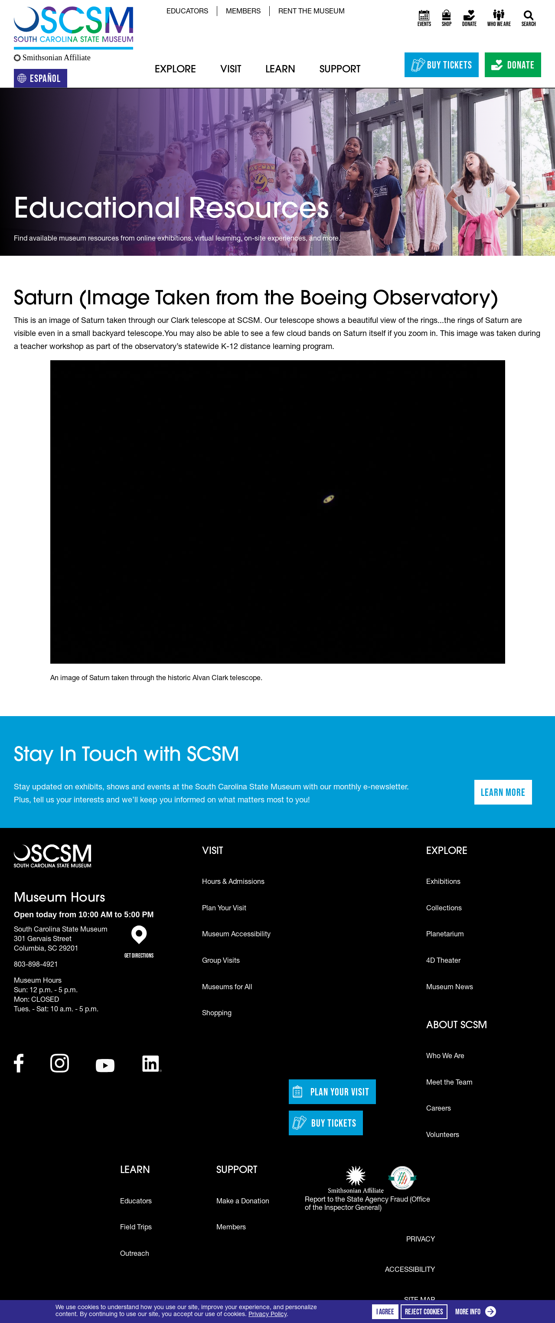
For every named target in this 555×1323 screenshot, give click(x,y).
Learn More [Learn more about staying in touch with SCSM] (506, 795)
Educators (187, 12)
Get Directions (138, 942)
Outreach (134, 1254)
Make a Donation (242, 1202)
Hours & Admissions (233, 882)
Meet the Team (449, 1083)
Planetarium (445, 935)
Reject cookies (424, 1311)
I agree (385, 1311)
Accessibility (410, 1270)
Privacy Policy (267, 1315)
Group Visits (221, 961)
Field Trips (136, 1228)
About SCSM (456, 1026)
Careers (438, 1109)
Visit (230, 70)
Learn (280, 70)
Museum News (449, 987)
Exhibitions (443, 882)
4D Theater (443, 961)
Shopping (217, 1013)
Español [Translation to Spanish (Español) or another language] (42, 80)
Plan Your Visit (224, 909)
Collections (444, 909)
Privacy (420, 1240)
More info (477, 1312)
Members (243, 12)
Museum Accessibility (236, 935)
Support (340, 70)
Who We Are (445, 1056)
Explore (175, 70)
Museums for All (227, 987)
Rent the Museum (311, 12)
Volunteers (442, 1135)
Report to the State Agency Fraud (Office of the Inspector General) (367, 1204)
